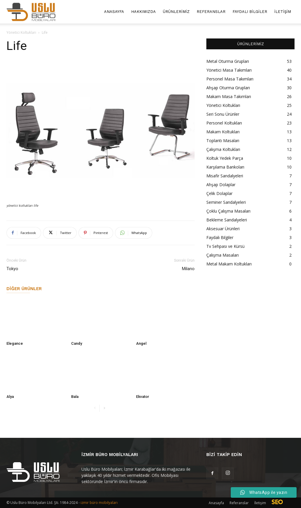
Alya (10, 396)
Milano (188, 268)
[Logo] (31, 12)
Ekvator (142, 396)
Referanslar (211, 11)
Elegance (14, 343)
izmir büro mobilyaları (99, 502)
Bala (74, 396)
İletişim (282, 11)
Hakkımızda (143, 11)
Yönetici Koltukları (21, 32)
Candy (76, 343)
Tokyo (12, 268)
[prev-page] (94, 408)
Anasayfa (114, 11)
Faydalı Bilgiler (250, 11)
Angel (141, 343)
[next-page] (104, 408)
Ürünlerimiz (176, 11)
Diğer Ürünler (24, 288)
